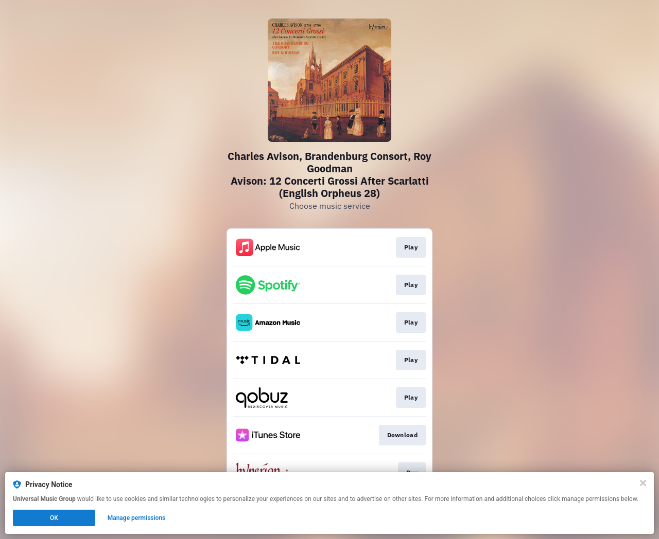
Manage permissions (137, 518)
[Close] (643, 483)
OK (54, 518)
